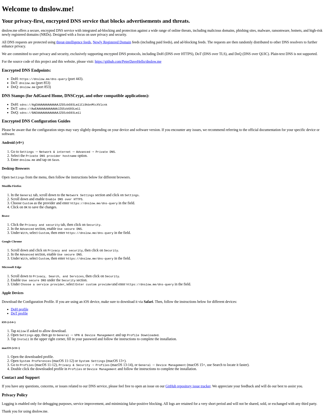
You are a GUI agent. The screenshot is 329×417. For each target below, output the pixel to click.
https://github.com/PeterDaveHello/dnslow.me (128, 61)
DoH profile (19, 309)
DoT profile (19, 313)
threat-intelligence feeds (73, 42)
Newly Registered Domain (112, 42)
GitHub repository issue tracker (187, 386)
